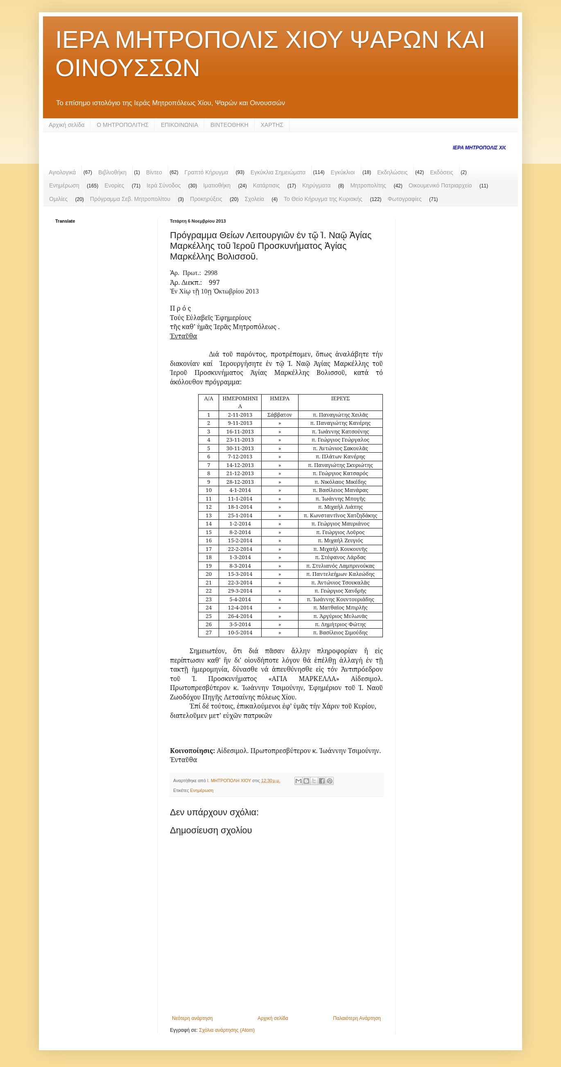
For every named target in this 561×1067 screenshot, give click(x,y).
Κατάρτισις (266, 185)
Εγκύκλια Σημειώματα (278, 172)
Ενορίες (114, 185)
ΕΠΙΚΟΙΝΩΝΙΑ (179, 125)
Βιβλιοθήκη (112, 172)
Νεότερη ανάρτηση (192, 1018)
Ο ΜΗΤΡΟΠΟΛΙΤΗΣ (123, 125)
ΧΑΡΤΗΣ (272, 125)
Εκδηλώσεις (392, 172)
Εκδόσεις (441, 172)
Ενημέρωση (64, 185)
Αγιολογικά (62, 172)
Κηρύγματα (316, 185)
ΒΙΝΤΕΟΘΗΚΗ (229, 125)
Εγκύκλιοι (343, 172)
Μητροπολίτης (368, 185)
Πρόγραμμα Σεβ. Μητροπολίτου (130, 199)
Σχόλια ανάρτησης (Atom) (227, 1030)
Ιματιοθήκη (217, 185)
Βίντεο (154, 172)
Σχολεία (254, 199)
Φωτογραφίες (404, 199)
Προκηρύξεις (206, 199)
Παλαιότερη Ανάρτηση (357, 1018)
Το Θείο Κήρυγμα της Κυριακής (323, 199)
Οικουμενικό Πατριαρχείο (440, 185)
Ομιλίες (58, 199)
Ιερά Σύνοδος (164, 185)
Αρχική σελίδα (66, 125)
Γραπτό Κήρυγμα (206, 172)
